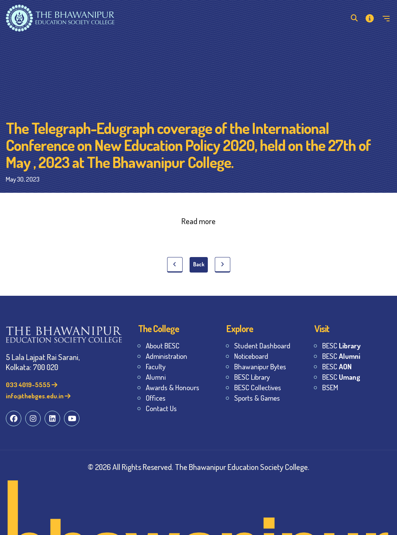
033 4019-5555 (31, 385)
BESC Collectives (257, 387)
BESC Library (252, 376)
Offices (156, 397)
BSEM (330, 387)
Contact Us (161, 408)
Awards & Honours (172, 387)
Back (198, 264)
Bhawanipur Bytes (260, 366)
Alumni (156, 376)
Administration (166, 356)
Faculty (156, 366)
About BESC (163, 345)
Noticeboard (251, 356)
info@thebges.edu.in (38, 396)
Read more (198, 221)
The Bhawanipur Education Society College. (242, 466)
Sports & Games (257, 397)
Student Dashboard (262, 345)
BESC (341, 345)
